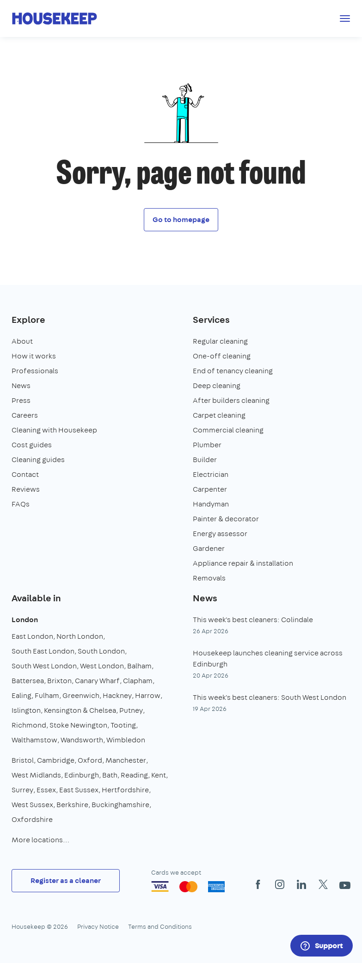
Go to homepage (181, 219)
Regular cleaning (220, 341)
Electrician (210, 474)
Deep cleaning (216, 385)
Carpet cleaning (219, 415)
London (25, 619)
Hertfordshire (125, 790)
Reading (134, 775)
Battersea (28, 680)
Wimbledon (125, 740)
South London (101, 651)
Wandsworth (82, 740)
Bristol (23, 760)
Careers (25, 415)
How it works (34, 356)
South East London (43, 651)
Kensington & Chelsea (80, 710)
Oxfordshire (32, 819)
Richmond (29, 725)
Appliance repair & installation (243, 563)
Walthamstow (34, 740)
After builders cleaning (231, 400)
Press (21, 400)
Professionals (35, 371)
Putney (131, 710)
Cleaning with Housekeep (54, 430)
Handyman (211, 504)
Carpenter (210, 489)
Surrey (22, 790)
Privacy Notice (98, 926)
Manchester (125, 760)
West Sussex (32, 804)
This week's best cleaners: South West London (269, 697)
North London (79, 636)
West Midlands (36, 775)
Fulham (47, 695)
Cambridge (55, 760)
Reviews (26, 489)
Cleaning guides (38, 459)
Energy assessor (220, 533)
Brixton (59, 680)
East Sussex (78, 790)
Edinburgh (81, 775)
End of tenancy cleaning (233, 371)
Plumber (207, 445)
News (21, 385)
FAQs (21, 504)
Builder (205, 459)
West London (102, 666)
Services (211, 319)
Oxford (90, 760)
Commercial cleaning (228, 430)
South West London (44, 666)
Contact (25, 474)
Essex (46, 790)
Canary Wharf (97, 680)
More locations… (40, 840)
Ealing (21, 695)
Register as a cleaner (66, 880)
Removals (209, 578)
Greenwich (80, 695)
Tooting (123, 725)
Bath (109, 775)
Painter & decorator (226, 519)
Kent (158, 775)
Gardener (209, 548)
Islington (26, 710)
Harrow (147, 695)
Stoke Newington (78, 725)
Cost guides (32, 445)
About (22, 341)
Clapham (138, 680)
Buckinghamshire (120, 804)
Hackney (117, 695)
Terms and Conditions (160, 926)
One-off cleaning (222, 356)
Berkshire (72, 804)
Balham (139, 666)
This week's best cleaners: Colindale (253, 619)
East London (32, 636)
